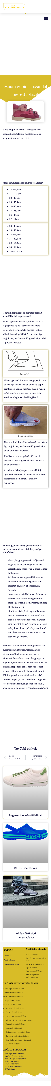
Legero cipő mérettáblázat (25, 815)
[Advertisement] (25, 49)
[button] (46, 18)
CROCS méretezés (25, 868)
